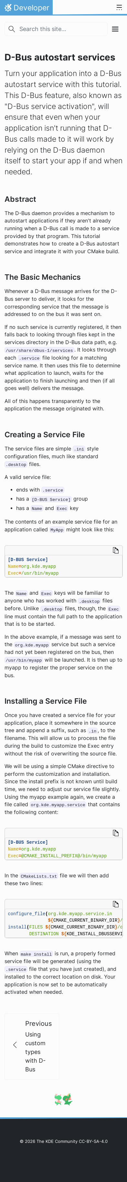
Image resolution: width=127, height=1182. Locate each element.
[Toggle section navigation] (115, 29)
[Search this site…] (56, 29)
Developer (26, 9)
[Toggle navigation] (119, 8)
